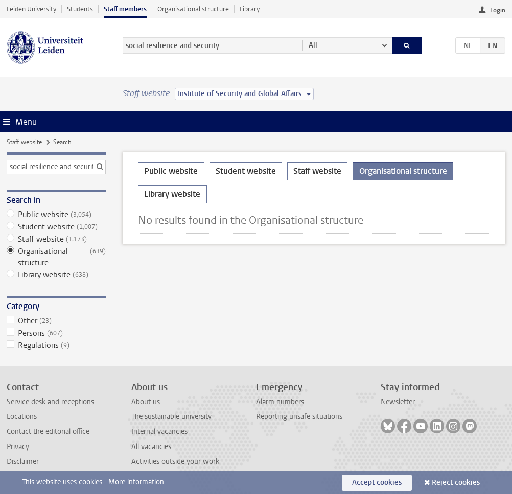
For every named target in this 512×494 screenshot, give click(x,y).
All (313, 45)
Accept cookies (377, 482)
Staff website (24, 142)
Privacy (18, 447)
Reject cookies (456, 482)
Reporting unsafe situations (299, 416)
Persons (56, 333)
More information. (137, 482)
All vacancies (151, 447)
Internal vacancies (159, 431)
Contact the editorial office (48, 431)
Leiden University (31, 9)
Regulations (56, 345)
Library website (56, 274)
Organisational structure (193, 9)
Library (250, 9)
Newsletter (398, 402)
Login (497, 10)
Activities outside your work (175, 461)
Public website (56, 214)
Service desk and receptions (50, 402)
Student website (56, 226)
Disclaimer (23, 461)
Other (56, 320)
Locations (22, 416)
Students (80, 9)
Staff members (125, 9)
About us (145, 402)
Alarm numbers (280, 402)
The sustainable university (171, 416)
